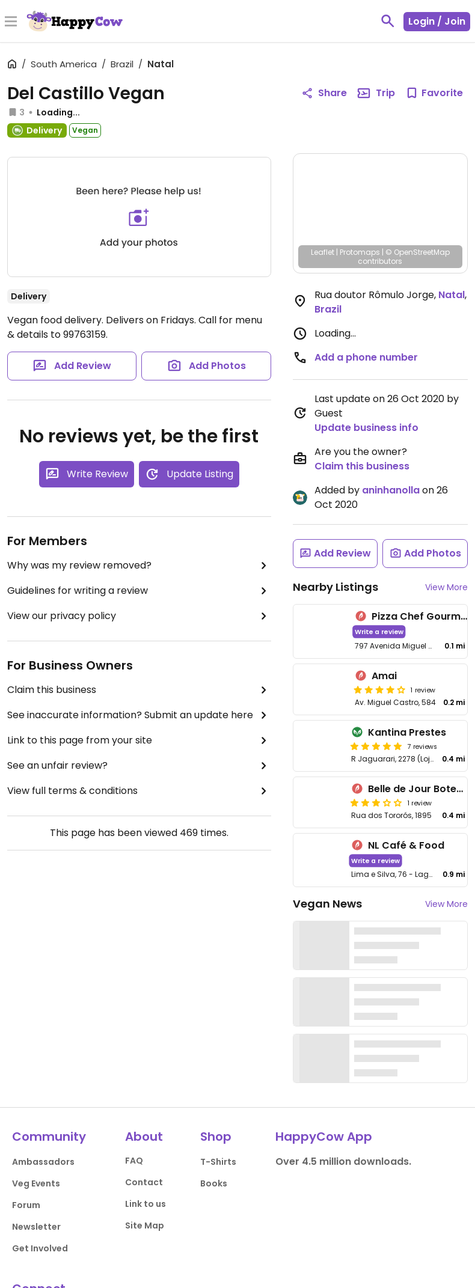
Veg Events (36, 1183)
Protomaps (360, 252)
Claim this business (139, 690)
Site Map (144, 1225)
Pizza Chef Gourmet (421, 616)
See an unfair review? (139, 765)
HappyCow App (323, 1136)
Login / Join (436, 21)
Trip (376, 93)
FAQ (134, 1161)
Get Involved (40, 1248)
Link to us (145, 1204)
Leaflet (322, 252)
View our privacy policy (139, 616)
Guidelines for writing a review (139, 591)
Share (324, 93)
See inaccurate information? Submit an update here (139, 715)
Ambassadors (43, 1162)
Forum (26, 1205)
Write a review (378, 631)
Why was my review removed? (139, 565)
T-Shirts (218, 1162)
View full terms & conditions (139, 791)
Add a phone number (366, 357)
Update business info (366, 428)
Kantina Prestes (407, 732)
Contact (144, 1182)
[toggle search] (388, 21)
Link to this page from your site (139, 740)
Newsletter (36, 1227)
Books (213, 1183)
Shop (215, 1136)
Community (49, 1136)
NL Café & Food (406, 845)
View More (446, 587)
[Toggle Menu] (10, 22)
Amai (384, 676)
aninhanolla (391, 490)
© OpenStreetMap (417, 252)
